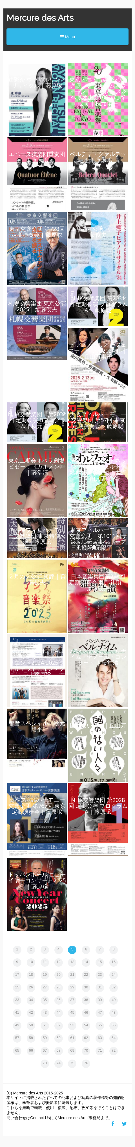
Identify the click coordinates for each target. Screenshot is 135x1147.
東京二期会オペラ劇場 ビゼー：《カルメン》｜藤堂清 (37, 466)
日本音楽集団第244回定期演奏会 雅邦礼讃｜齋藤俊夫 (98, 582)
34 (31, 1000)
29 (72, 987)
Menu (67, 37)
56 (114, 1025)
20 (58, 974)
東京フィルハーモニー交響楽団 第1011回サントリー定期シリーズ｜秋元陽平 (98, 538)
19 (45, 974)
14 (86, 962)
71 (100, 1050)
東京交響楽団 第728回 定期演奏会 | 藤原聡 (37, 231)
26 (31, 987)
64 (114, 1038)
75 (72, 1063)
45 (72, 1012)
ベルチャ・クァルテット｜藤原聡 (98, 157)
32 (114, 987)
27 (45, 987)
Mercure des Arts (40, 18)
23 (100, 974)
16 (114, 962)
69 (72, 1050)
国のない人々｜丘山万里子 (98, 728)
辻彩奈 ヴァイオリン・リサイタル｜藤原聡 (37, 82)
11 (45, 962)
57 (17, 1038)
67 (45, 1050)
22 (86, 974)
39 (100, 1000)
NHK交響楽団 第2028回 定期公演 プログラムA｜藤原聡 (98, 805)
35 (45, 1000)
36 (58, 1000)
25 (17, 987)
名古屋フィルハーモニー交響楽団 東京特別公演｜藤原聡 (37, 536)
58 (31, 1038)
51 (45, 1025)
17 (17, 974)
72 (114, 1050)
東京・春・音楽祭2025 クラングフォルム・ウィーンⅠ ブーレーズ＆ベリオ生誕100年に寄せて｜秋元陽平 (98, 91)
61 (72, 1038)
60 (58, 1038)
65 (17, 1050)
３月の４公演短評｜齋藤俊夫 (98, 231)
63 (100, 1038)
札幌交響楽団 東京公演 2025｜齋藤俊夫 (37, 306)
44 (58, 1012)
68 (58, 1050)
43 (45, 1012)
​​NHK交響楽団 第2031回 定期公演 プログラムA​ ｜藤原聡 (98, 304)
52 (58, 1025)
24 (114, 974)
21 (72, 974)
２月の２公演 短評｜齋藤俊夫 (37, 579)
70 (86, 1050)
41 (17, 1012)
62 (86, 1038)
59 (45, 1038)
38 (86, 1000)
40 (114, 1000)
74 (58, 1063)
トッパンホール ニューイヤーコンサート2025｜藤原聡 (37, 880)
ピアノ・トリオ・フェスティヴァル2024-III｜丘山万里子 (97, 350)
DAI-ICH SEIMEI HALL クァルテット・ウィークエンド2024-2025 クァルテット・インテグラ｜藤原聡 (37, 662)
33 (17, 1000)
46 (86, 1012)
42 (31, 1012)
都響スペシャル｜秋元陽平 (37, 726)
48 (114, 1012)
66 (31, 1050)
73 (45, 1063)
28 (58, 987)
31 (100, 987)
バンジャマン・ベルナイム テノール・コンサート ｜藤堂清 (98, 656)
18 (31, 974)
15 (100, 962)
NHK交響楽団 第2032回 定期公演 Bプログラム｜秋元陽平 (37, 420)
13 (72, 962)
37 (72, 1000)
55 (100, 1025)
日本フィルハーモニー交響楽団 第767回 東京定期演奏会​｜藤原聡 (37, 805)
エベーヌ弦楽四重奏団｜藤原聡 (37, 157)
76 (86, 1063)
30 (86, 987)
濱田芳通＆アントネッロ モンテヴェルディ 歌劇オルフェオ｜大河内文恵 (101, 469)
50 (31, 1025)
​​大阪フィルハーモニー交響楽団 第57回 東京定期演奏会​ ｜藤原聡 (98, 420)
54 (86, 1025)
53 (72, 1025)
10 (31, 962)
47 (100, 1012)
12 (58, 962)
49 (17, 1025)
